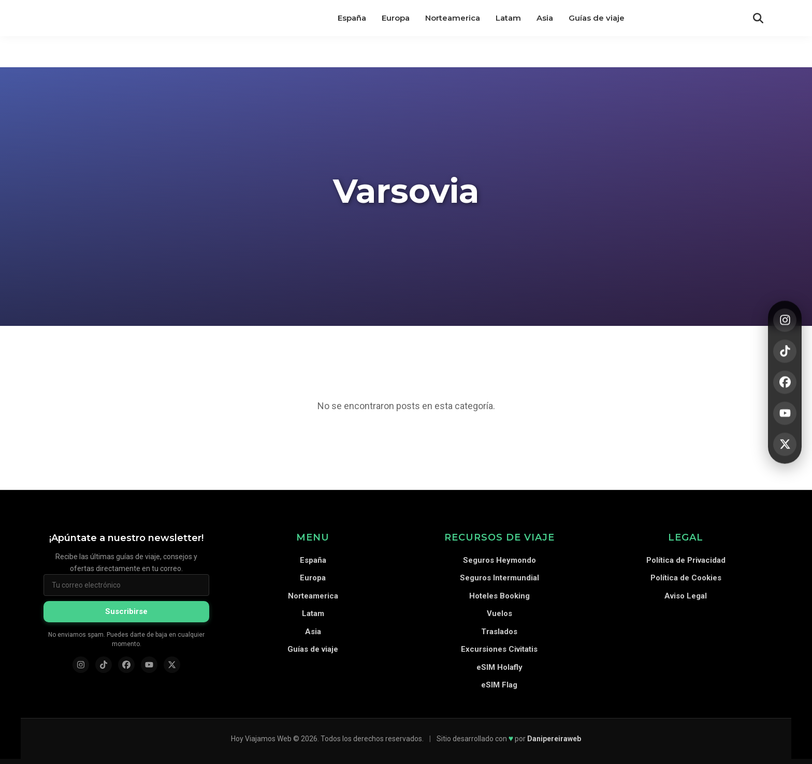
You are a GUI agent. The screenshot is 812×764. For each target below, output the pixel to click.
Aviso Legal (685, 596)
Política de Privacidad (686, 560)
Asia (313, 631)
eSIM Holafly (499, 667)
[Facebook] (784, 382)
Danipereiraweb (554, 739)
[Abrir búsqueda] (758, 18)
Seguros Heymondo (499, 560)
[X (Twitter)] (172, 664)
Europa (313, 577)
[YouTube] (784, 413)
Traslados (499, 631)
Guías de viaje (312, 649)
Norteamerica (313, 596)
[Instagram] (784, 320)
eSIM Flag (499, 685)
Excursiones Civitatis (499, 649)
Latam (313, 613)
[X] (784, 444)
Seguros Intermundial (499, 577)
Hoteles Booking (499, 596)
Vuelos (499, 613)
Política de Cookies (685, 577)
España (313, 560)
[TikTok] (784, 351)
